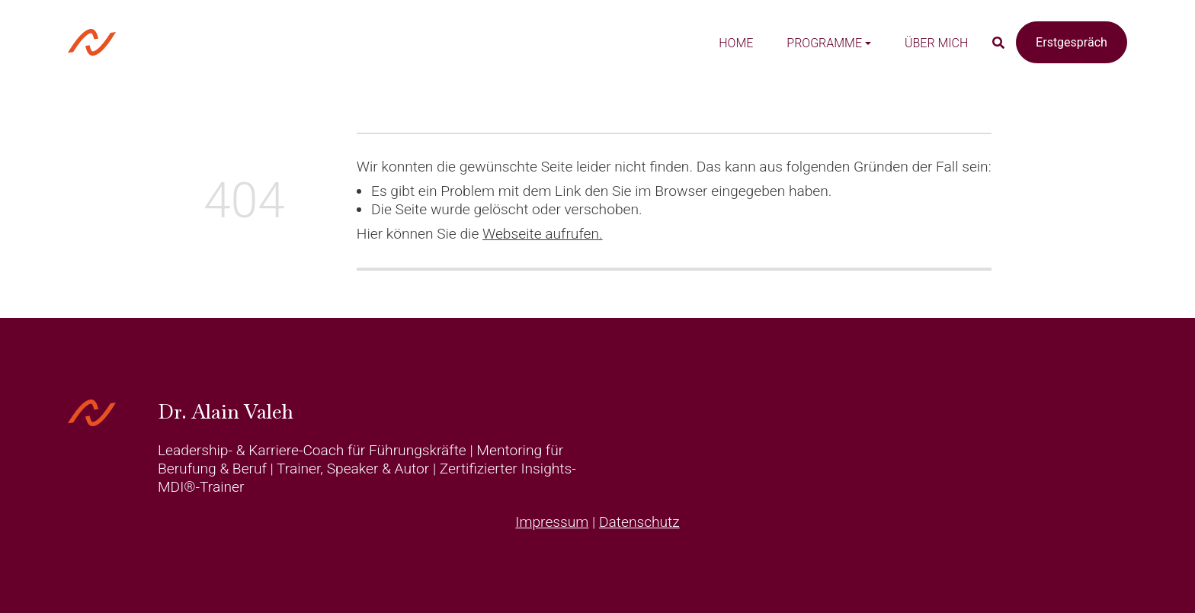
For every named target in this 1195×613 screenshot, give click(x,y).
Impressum (551, 522)
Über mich (936, 43)
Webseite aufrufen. (542, 233)
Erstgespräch (1071, 42)
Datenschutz (639, 522)
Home (736, 43)
